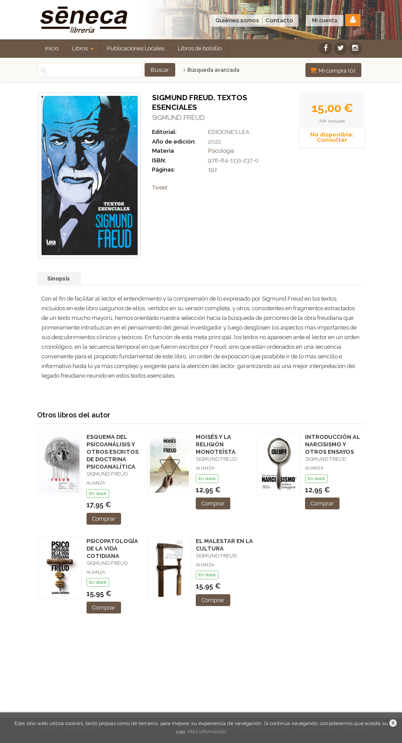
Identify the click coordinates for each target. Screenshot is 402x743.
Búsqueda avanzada (211, 70)
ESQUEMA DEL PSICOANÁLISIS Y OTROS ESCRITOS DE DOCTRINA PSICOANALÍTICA (113, 452)
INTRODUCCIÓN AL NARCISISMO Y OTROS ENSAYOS (332, 444)
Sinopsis (58, 279)
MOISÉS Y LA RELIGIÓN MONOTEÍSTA (216, 444)
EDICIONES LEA (229, 132)
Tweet (159, 187)
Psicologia (221, 150)
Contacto (279, 20)
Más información (206, 732)
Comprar (103, 518)
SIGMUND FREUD (178, 118)
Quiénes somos (237, 20)
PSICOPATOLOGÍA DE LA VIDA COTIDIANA (112, 548)
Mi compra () (332, 70)
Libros (83, 48)
